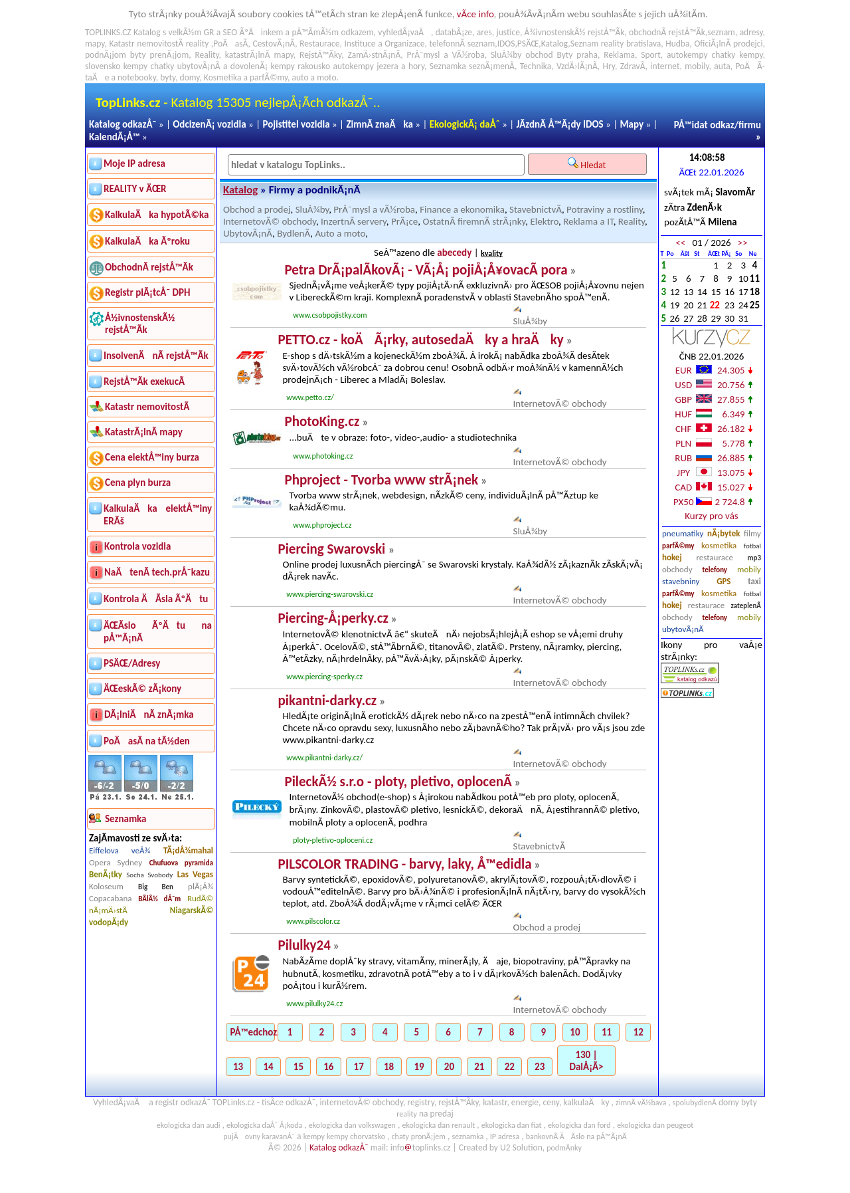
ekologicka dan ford (579, 1125)
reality (197, 43)
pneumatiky (683, 533)
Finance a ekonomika (462, 209)
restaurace (714, 557)
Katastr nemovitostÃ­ (147, 407)
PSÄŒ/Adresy (132, 663)
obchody (677, 569)
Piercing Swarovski (333, 549)
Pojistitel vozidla (295, 124)
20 (449, 1067)
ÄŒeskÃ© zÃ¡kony (142, 689)
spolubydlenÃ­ (695, 1102)
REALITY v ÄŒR (135, 189)
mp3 (754, 558)
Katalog (240, 190)
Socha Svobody (149, 875)
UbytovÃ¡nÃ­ (247, 233)
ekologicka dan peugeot (655, 1125)
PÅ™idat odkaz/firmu (717, 125)
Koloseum (106, 886)
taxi (754, 581)
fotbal (752, 546)
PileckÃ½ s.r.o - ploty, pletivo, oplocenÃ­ (397, 781)
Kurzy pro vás (711, 516)
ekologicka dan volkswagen (352, 1125)
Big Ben (155, 887)
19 (419, 1067)
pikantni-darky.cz (327, 700)
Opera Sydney (115, 862)
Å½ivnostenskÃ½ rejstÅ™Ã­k (140, 324)
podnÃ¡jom (105, 54)
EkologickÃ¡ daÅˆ (465, 124)
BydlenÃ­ (293, 233)
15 (298, 1067)
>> (743, 243)
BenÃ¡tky (105, 874)
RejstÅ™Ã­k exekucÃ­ (144, 381)
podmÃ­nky (564, 1147)
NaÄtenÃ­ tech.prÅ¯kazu (157, 572)
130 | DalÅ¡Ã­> (587, 1061)
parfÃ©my (678, 546)
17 (359, 1067)
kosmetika (718, 545)
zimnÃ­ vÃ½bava (641, 1102)
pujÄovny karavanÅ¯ (259, 1136)
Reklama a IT (588, 221)
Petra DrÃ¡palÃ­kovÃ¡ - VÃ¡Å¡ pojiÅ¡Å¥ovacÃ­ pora (425, 269)
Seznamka (448, 66)
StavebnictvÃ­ (535, 209)
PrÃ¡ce (404, 221)
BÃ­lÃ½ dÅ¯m (159, 899)
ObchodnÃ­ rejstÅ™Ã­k (149, 267)
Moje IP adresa (134, 163)
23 (540, 1067)
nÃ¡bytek (723, 533)
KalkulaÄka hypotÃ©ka (157, 215)
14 (268, 1067)
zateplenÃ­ (745, 605)
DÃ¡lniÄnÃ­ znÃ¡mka (149, 714)
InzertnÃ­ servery (353, 221)
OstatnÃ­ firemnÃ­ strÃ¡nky (473, 221)
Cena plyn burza (138, 482)
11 (607, 1032)
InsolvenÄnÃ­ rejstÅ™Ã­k (156, 356)
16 (328, 1067)
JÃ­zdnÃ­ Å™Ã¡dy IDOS (560, 124)
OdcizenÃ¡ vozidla (209, 124)
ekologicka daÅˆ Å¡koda (264, 1125)
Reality (206, 54)
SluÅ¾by (312, 209)
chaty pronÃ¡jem (419, 1136)
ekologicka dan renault (438, 1125)
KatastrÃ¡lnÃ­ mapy (144, 432)
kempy (750, 54)
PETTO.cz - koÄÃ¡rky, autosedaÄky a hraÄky (420, 339)
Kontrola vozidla (137, 546)
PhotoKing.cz (321, 421)
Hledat (588, 164)
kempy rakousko (301, 66)
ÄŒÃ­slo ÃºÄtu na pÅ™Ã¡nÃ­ (158, 631)
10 (575, 1032)
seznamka (467, 1136)
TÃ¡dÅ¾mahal (188, 850)
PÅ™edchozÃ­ (252, 1032)
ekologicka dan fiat (511, 1125)
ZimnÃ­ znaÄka (379, 124)
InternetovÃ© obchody (269, 221)
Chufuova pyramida (181, 863)
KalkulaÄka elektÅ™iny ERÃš (158, 514)
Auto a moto (340, 233)
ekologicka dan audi (188, 1125)
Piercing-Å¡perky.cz (333, 618)
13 (238, 1067)
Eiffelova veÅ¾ (119, 850)
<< (680, 243)
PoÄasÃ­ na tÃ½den (147, 741)
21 (479, 1067)
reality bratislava (631, 43)
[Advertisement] (711, 835)
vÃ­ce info (475, 14)
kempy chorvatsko (356, 1136)
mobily (749, 569)
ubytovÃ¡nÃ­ (683, 629)
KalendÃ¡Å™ (114, 137)
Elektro (544, 221)
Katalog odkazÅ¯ (122, 124)
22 (510, 1067)
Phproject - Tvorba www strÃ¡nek (381, 479)
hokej (672, 557)
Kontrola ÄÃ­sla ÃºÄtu (156, 599)
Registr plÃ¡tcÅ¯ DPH (148, 292)
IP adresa (504, 1136)
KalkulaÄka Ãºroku (147, 241)
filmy (752, 533)
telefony (715, 570)
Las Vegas (195, 874)
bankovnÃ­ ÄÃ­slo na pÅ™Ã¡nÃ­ (576, 1136)
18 (389, 1067)
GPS (723, 581)
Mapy (631, 124)
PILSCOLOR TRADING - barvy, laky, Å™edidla (404, 864)
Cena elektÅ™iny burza (152, 457)
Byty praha (576, 54)
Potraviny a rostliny (604, 209)
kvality (492, 253)
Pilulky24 (304, 945)
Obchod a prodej (257, 209)
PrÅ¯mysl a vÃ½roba (374, 209)
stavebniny (680, 581)
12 (638, 1032)
